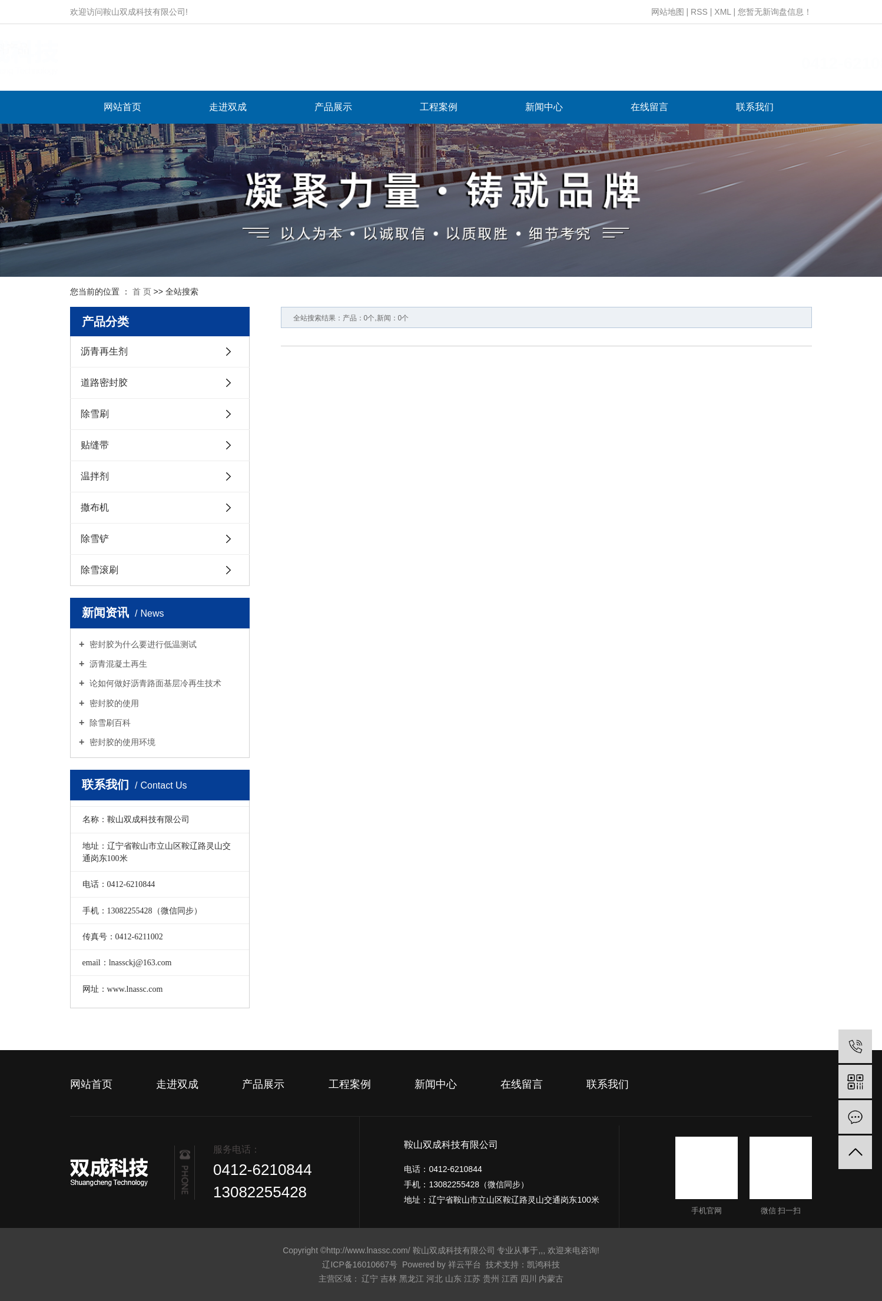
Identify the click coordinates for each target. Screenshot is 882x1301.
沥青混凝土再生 (117, 663)
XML (722, 11)
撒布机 (95, 507)
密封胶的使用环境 (121, 742)
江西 (510, 1278)
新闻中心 (544, 107)
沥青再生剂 (104, 351)
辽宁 (370, 1278)
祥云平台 (464, 1264)
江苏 (472, 1278)
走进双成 (228, 107)
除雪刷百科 (109, 722)
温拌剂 (95, 476)
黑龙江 (411, 1278)
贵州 (491, 1278)
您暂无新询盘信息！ (775, 11)
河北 (434, 1278)
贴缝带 (95, 445)
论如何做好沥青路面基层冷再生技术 (154, 683)
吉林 (388, 1278)
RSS (699, 11)
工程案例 (438, 107)
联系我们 (755, 107)
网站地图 (667, 11)
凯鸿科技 (543, 1264)
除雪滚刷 (99, 570)
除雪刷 (95, 414)
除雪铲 (95, 539)
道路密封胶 (104, 383)
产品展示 (333, 107)
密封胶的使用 (113, 703)
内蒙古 (551, 1278)
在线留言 (649, 107)
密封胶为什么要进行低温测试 (142, 644)
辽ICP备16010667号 (359, 1264)
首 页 (141, 291)
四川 (528, 1278)
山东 (453, 1278)
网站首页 (122, 107)
